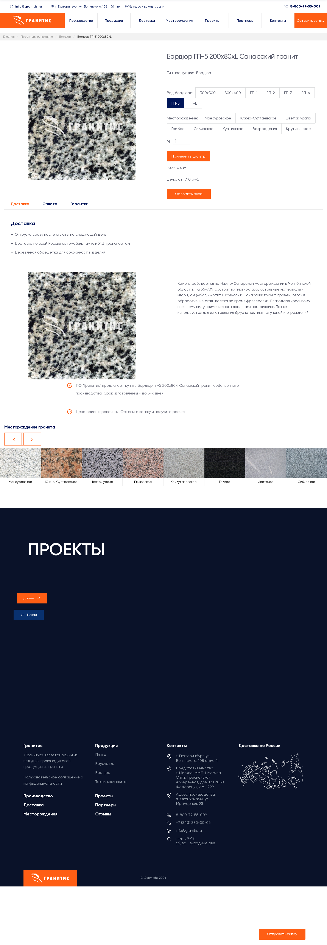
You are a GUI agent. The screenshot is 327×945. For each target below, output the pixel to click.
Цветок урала (298, 118)
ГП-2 (270, 92)
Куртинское (233, 128)
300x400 (233, 92)
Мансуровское (218, 118)
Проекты (104, 795)
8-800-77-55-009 (305, 6)
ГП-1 (253, 92)
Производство (38, 795)
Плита (100, 754)
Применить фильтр (188, 156)
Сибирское (203, 128)
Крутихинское (298, 128)
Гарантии (79, 203)
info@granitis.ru (28, 6)
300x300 (208, 92)
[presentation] (29, 615)
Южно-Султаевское (258, 118)
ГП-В (193, 103)
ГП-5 (175, 103)
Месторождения (40, 814)
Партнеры (105, 804)
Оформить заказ (188, 194)
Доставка (20, 203)
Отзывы (103, 814)
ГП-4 (305, 92)
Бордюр (102, 772)
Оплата (49, 203)
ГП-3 (288, 92)
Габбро (178, 128)
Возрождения (264, 128)
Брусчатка (104, 763)
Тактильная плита (110, 781)
